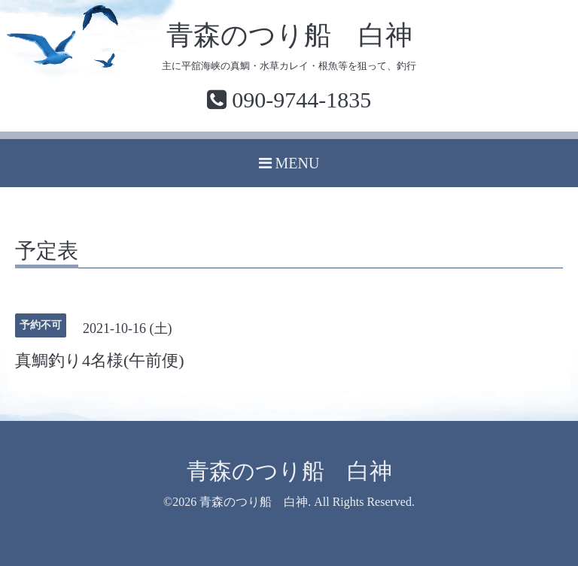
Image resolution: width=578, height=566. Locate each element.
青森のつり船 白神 (289, 35)
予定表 (46, 251)
